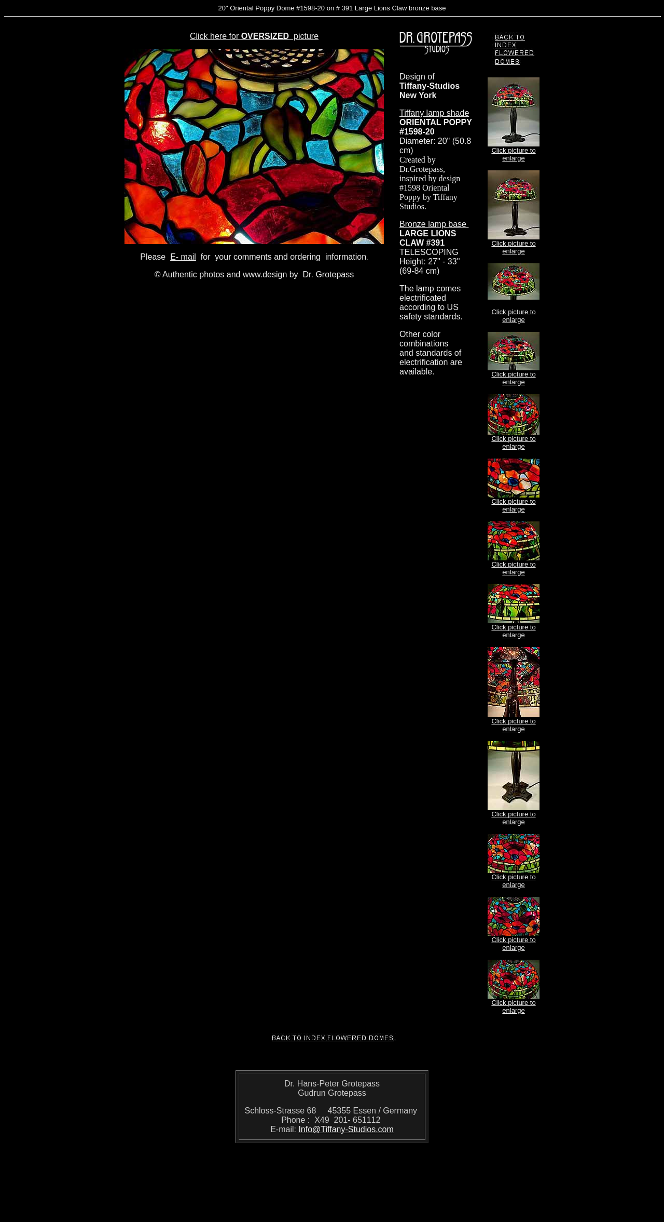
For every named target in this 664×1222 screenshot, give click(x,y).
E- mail (183, 256)
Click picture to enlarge (513, 154)
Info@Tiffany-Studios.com (345, 1129)
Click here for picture (254, 36)
